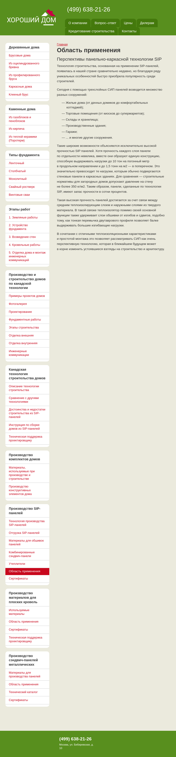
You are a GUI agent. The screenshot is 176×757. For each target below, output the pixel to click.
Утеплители (17, 563)
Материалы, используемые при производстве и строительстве (22, 473)
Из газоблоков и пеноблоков (20, 119)
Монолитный (18, 179)
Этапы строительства (24, 327)
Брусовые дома (20, 55)
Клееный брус (18, 94)
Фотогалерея (18, 304)
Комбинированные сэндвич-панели (22, 554)
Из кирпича (16, 128)
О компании (78, 23)
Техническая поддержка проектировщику (25, 438)
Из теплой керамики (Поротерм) (23, 138)
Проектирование (20, 312)
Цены (128, 23)
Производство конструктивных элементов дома (20, 490)
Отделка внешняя (21, 335)
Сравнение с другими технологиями (24, 399)
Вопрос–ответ (105, 23)
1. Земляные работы (23, 217)
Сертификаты (18, 578)
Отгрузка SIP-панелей (24, 533)
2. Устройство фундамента (18, 227)
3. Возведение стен (22, 237)
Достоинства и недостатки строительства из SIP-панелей (27, 413)
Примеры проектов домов (27, 296)
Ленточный (16, 163)
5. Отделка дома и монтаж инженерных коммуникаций (27, 256)
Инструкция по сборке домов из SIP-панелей (24, 426)
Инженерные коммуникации (19, 353)
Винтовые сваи (19, 194)
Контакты (129, 31)
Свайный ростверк (22, 186)
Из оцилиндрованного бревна (24, 65)
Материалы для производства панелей (24, 674)
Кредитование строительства (91, 31)
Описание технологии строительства (24, 388)
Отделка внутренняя (23, 343)
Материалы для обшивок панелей (26, 542)
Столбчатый (17, 171)
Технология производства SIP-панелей (27, 523)
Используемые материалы (19, 612)
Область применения (23, 621)
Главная (62, 44)
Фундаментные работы (25, 319)
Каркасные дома (20, 86)
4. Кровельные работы (24, 245)
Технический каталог (23, 692)
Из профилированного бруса (24, 77)
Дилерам (147, 23)
